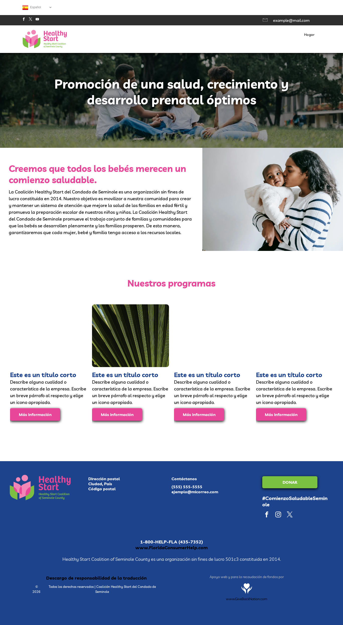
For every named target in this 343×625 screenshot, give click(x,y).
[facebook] (23, 20)
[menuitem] (309, 34)
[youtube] (37, 20)
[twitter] (30, 20)
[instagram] (278, 515)
